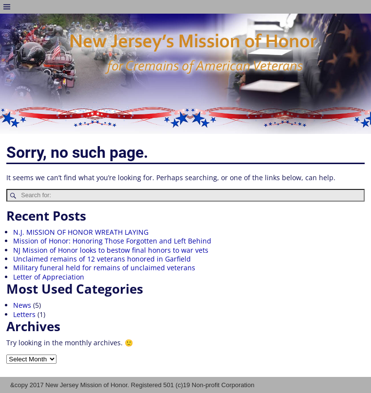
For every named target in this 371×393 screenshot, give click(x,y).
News (22, 305)
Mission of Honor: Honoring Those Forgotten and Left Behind (112, 240)
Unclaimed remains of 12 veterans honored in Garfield (102, 258)
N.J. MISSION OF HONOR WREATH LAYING (80, 232)
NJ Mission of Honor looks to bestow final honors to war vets (110, 250)
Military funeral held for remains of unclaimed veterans (104, 267)
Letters (24, 314)
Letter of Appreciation (48, 276)
